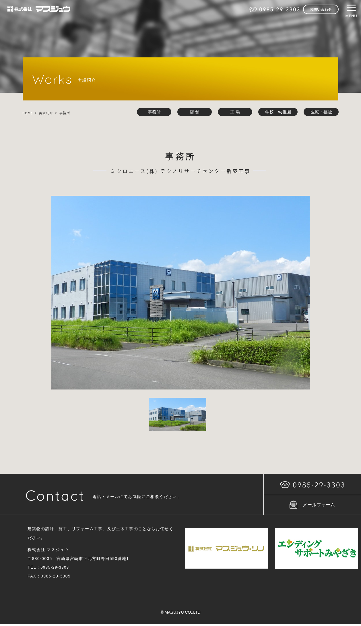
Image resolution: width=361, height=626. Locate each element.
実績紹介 (46, 113)
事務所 (152, 112)
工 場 (233, 112)
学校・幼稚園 (277, 112)
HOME (27, 113)
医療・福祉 (320, 112)
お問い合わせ (321, 9)
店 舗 (193, 112)
